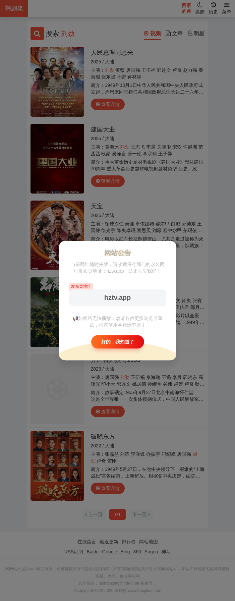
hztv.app (117, 297)
